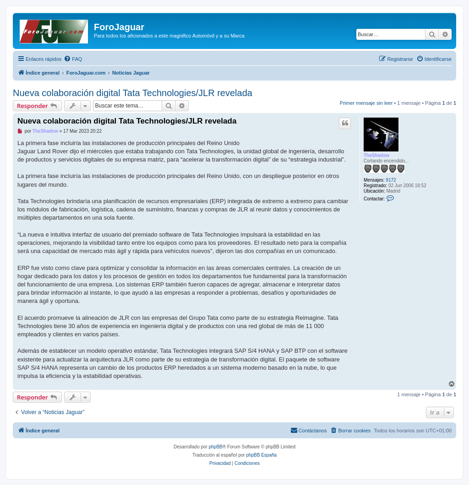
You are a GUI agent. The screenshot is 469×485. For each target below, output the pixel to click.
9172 (391, 180)
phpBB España (261, 455)
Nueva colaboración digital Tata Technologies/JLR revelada (132, 93)
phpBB (216, 446)
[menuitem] (73, 59)
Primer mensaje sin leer (366, 103)
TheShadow (376, 155)
